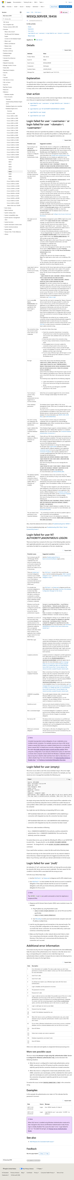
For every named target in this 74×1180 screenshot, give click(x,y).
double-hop (35, 572)
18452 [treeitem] (10, 169)
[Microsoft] (3, 2)
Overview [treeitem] (8, 99)
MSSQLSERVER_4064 (58, 471)
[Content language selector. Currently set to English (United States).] (9, 1168)
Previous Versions (15, 1172)
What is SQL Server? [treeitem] (10, 31)
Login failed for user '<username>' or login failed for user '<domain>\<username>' (49, 33)
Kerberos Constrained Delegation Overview (52, 760)
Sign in (70, 2)
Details (29, 27)
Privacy (36, 1172)
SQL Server (38, 12)
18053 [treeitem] (10, 162)
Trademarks (5, 1175)
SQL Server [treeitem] (6, 22)
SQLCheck (47, 572)
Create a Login (52, 297)
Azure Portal (54, 6)
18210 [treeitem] (10, 164)
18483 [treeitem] (10, 176)
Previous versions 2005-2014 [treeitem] (10, 27)
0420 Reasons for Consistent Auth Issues (41, 1141)
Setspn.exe (55, 587)
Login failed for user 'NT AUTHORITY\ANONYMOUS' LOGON (47, 109)
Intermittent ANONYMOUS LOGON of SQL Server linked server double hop (57, 626)
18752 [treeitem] (10, 179)
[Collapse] (21, 12)
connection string (44, 450)
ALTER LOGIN (52, 446)
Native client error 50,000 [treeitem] (13, 205)
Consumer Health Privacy (47, 1172)
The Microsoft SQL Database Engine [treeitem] (12, 35)
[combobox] (12, 15)
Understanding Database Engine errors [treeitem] (14, 103)
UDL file (42, 324)
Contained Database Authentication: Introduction (55, 432)
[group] (49, 789)
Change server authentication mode (60, 155)
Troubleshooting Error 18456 (61, 524)
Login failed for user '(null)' (37, 115)
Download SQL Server (65, 6)
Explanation (31, 29)
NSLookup (38, 919)
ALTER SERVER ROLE (50, 416)
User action (31, 31)
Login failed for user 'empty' (38, 112)
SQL (32, 12)
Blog (22, 1172)
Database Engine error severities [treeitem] (14, 106)
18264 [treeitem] (10, 167)
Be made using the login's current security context (49, 749)
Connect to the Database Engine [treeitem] (13, 38)
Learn (28, 12)
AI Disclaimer (5, 1172)
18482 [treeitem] (10, 174)
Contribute (29, 1172)
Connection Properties (45, 451)
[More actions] (70, 12)
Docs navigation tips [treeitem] (8, 24)
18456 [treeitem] (10, 171)
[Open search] (66, 2)
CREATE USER (61, 415)
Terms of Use (60, 1172)
